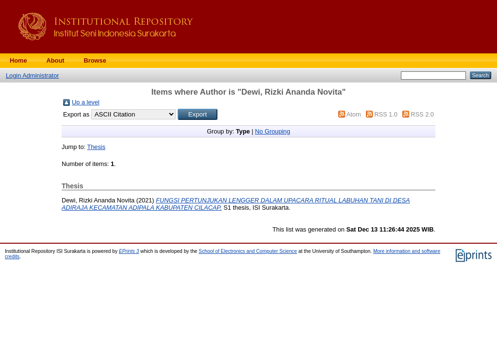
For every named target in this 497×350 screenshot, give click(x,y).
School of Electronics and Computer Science (248, 251)
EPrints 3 (129, 251)
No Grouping (272, 131)
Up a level (85, 102)
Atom (354, 114)
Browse (95, 60)
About (56, 60)
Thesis (96, 146)
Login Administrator (32, 75)
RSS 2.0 (422, 114)
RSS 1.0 (386, 114)
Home (18, 60)
